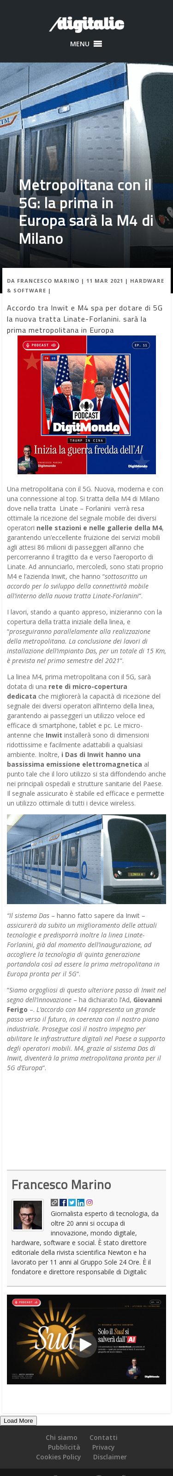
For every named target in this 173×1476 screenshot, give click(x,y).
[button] (79, 44)
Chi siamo (62, 1437)
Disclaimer (110, 1456)
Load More (18, 1420)
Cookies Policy (58, 1456)
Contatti (103, 1437)
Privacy (103, 1447)
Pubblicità (64, 1447)
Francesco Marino (48, 280)
